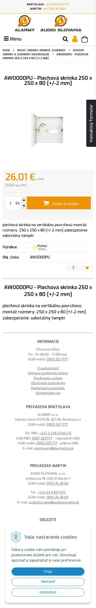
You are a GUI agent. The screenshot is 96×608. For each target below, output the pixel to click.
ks (18, 203)
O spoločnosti (48, 368)
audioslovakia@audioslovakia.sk (54, 502)
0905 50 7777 (57, 359)
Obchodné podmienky (48, 383)
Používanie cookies (48, 378)
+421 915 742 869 (54, 9)
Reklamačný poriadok (48, 388)
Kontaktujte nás (48, 393)
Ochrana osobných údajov (48, 373)
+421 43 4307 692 (52, 492)
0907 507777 (42, 438)
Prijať (48, 572)
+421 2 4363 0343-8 (55, 433)
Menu (13, 39)
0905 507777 (46, 443)
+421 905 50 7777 (57, 4)
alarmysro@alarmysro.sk (54, 448)
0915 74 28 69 (57, 483)
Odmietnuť (48, 592)
